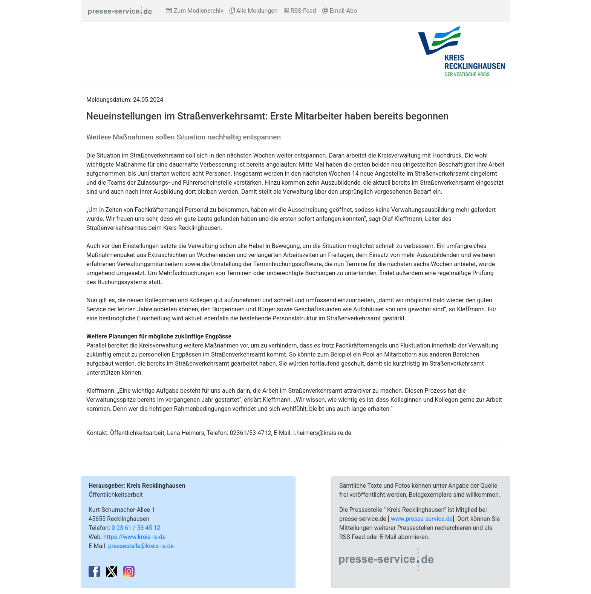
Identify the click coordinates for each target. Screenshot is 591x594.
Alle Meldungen (254, 10)
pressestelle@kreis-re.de (141, 546)
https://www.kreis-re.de (134, 536)
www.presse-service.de (422, 518)
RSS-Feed (300, 10)
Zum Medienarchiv (195, 10)
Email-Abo (339, 10)
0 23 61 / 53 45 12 (136, 527)
